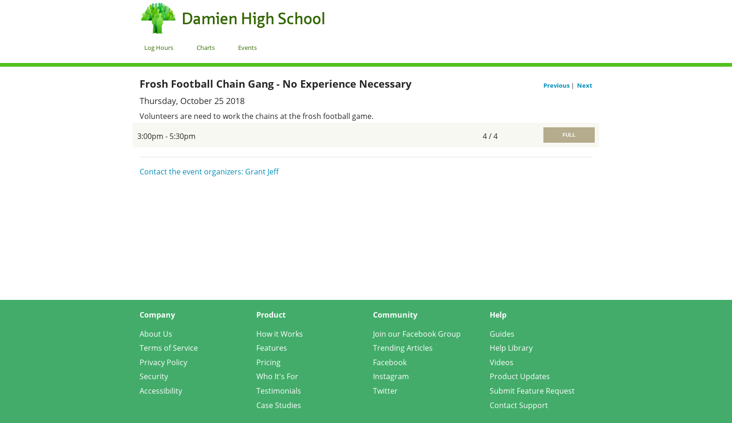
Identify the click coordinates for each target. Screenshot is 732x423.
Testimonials (278, 391)
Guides (502, 334)
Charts (206, 47)
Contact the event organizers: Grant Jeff (209, 171)
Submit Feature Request (532, 391)
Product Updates (520, 376)
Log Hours (158, 47)
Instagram (391, 376)
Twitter (385, 391)
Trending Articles (403, 348)
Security (154, 376)
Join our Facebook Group (417, 334)
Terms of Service (169, 348)
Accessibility (161, 391)
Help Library (511, 348)
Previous (557, 85)
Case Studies (278, 405)
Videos (502, 362)
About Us (156, 334)
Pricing (268, 362)
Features (271, 348)
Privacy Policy (163, 362)
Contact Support (519, 405)
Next (584, 85)
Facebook (390, 362)
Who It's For (277, 376)
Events (247, 47)
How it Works (279, 334)
